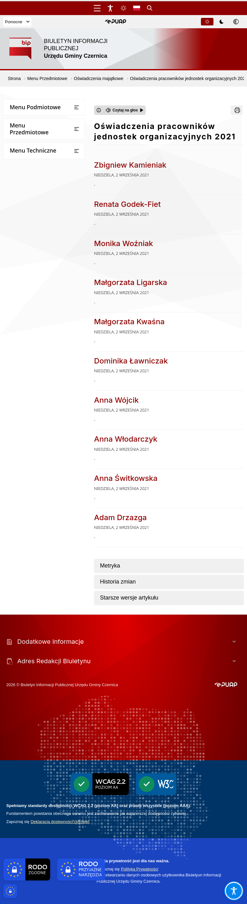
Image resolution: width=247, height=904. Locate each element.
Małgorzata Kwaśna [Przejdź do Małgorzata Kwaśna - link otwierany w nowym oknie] (129, 321)
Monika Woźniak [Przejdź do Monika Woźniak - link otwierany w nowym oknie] (123, 243)
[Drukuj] (237, 110)
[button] (115, 21)
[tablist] (222, 21)
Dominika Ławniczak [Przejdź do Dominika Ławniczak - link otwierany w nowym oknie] (131, 360)
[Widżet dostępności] (110, 8)
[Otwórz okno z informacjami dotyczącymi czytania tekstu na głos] (98, 110)
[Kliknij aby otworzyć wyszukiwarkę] (149, 8)
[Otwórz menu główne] (97, 8)
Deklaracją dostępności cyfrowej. (60, 821)
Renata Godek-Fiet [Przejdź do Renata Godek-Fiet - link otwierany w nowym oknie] (127, 204)
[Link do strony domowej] (64, 49)
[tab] (207, 21)
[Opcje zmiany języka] (136, 8)
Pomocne (17, 21)
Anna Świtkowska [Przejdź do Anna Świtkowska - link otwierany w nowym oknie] (125, 478)
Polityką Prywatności (139, 869)
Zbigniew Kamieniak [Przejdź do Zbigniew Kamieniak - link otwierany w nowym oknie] (130, 165)
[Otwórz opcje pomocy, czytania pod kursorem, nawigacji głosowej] (233, 890)
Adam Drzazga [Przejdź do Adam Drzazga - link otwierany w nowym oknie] (120, 517)
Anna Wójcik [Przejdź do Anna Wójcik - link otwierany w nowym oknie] (116, 400)
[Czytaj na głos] (124, 110)
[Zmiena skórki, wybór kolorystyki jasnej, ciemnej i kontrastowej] (123, 8)
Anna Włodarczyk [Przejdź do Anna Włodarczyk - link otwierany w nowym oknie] (125, 439)
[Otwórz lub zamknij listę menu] (76, 107)
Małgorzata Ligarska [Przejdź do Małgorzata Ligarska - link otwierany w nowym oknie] (130, 282)
